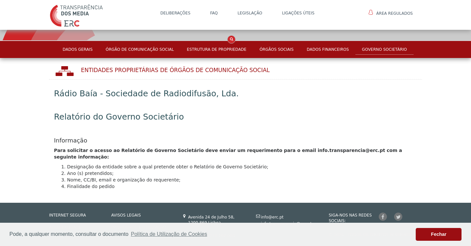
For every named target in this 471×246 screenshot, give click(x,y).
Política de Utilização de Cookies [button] (169, 234)
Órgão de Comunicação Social (140, 49)
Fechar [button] (438, 234)
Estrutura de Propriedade (216, 49)
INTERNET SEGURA (67, 215)
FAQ (214, 13)
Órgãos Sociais (276, 49)
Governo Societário (384, 49)
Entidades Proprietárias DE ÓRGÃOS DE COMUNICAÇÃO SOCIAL (175, 70)
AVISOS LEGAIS (126, 215)
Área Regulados (391, 13)
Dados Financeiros (328, 49)
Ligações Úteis (298, 13)
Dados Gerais (78, 49)
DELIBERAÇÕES (175, 13)
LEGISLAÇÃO (249, 13)
